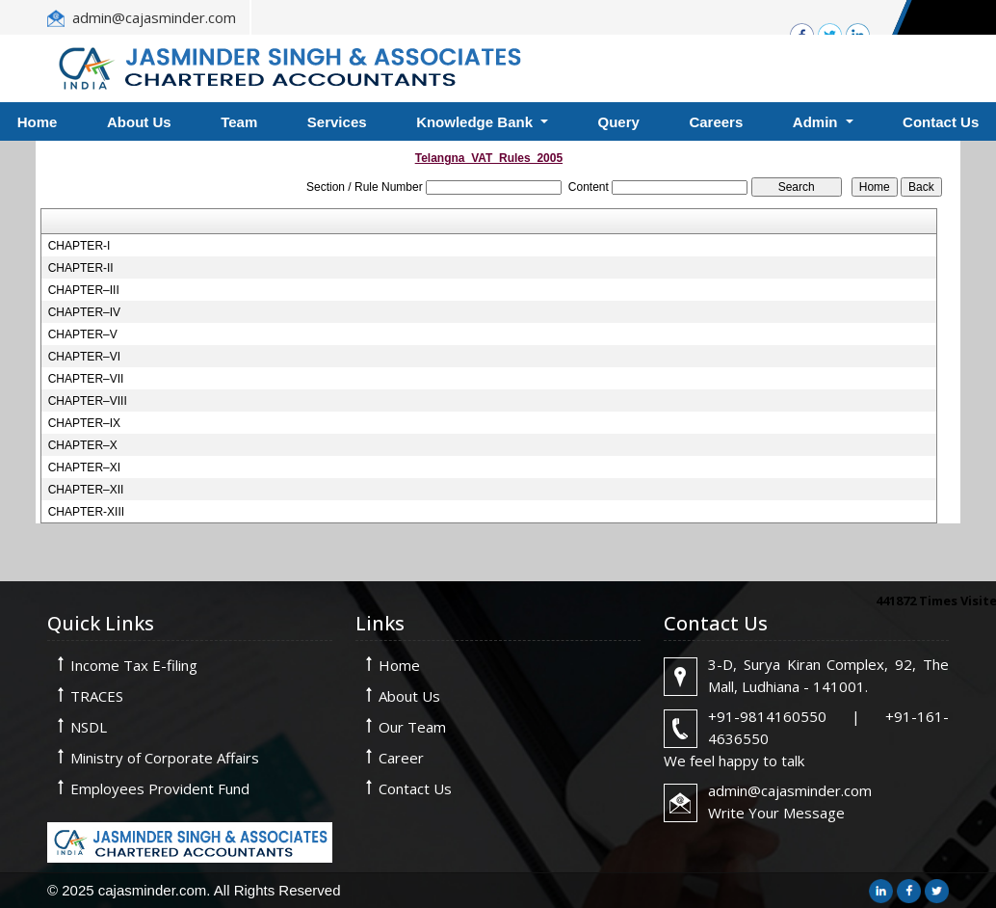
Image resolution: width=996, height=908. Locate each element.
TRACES (96, 696)
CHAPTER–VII (86, 379)
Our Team (412, 726)
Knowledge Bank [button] (476, 122)
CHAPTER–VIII (87, 401)
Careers (716, 122)
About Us (139, 122)
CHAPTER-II (81, 268)
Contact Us (415, 788)
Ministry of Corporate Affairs (164, 757)
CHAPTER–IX (84, 423)
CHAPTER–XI (84, 467)
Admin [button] (817, 122)
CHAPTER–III (83, 290)
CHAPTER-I (79, 246)
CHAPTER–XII (86, 489)
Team (239, 122)
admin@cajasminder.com (154, 17)
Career (401, 757)
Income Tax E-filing (133, 665)
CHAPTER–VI (84, 356)
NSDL (88, 726)
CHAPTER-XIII (86, 512)
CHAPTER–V (83, 334)
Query (619, 122)
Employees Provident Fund (159, 788)
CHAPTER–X (83, 445)
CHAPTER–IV (84, 312)
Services (337, 122)
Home (399, 665)
